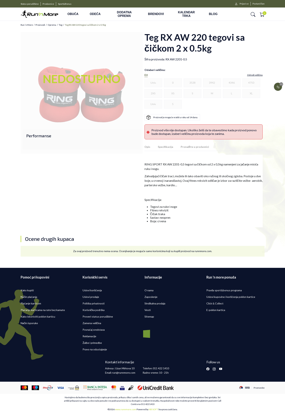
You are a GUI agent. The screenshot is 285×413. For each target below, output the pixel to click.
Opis (147, 146)
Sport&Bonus (64, 3)
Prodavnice (48, 3)
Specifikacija (165, 146)
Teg (60, 25)
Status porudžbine (30, 3)
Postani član (259, 3)
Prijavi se (244, 3)
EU (146, 75)
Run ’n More (27, 25)
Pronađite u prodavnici (195, 146)
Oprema (52, 25)
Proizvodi (40, 25)
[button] (253, 14)
